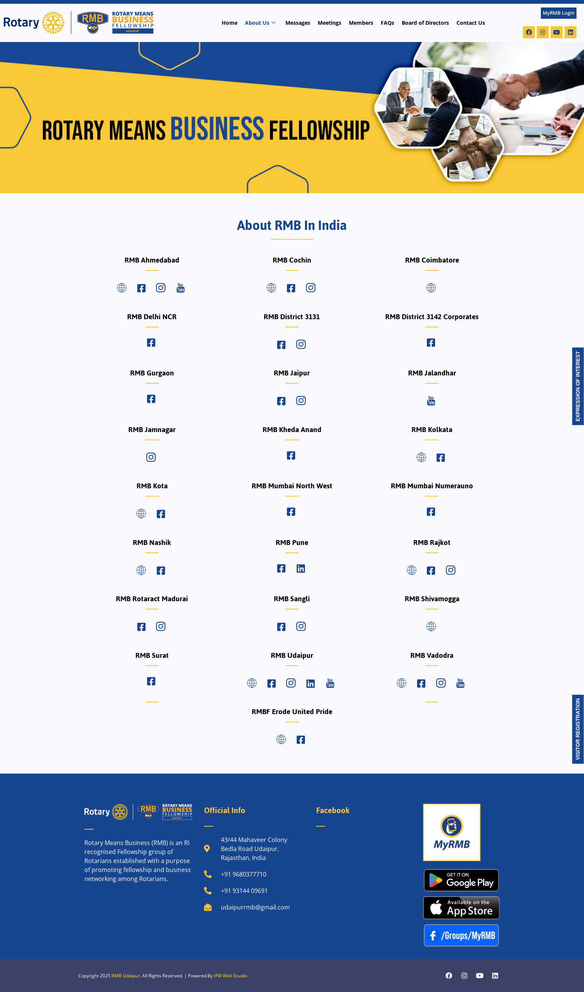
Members (361, 22)
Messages (297, 22)
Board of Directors (425, 22)
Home (229, 22)
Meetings (329, 22)
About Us (260, 22)
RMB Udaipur (125, 975)
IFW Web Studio (230, 975)
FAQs (387, 22)
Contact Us (470, 22)
